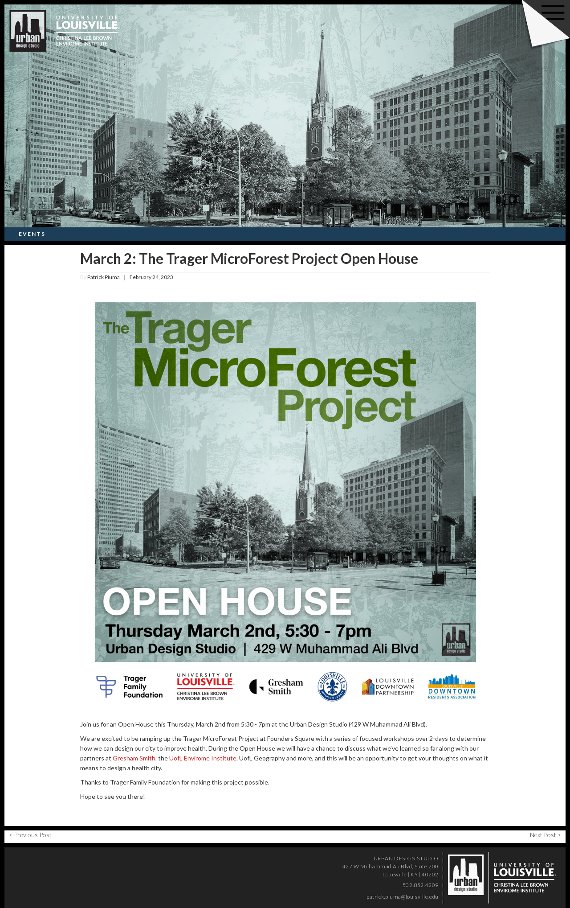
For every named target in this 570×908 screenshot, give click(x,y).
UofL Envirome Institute (202, 758)
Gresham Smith (134, 758)
